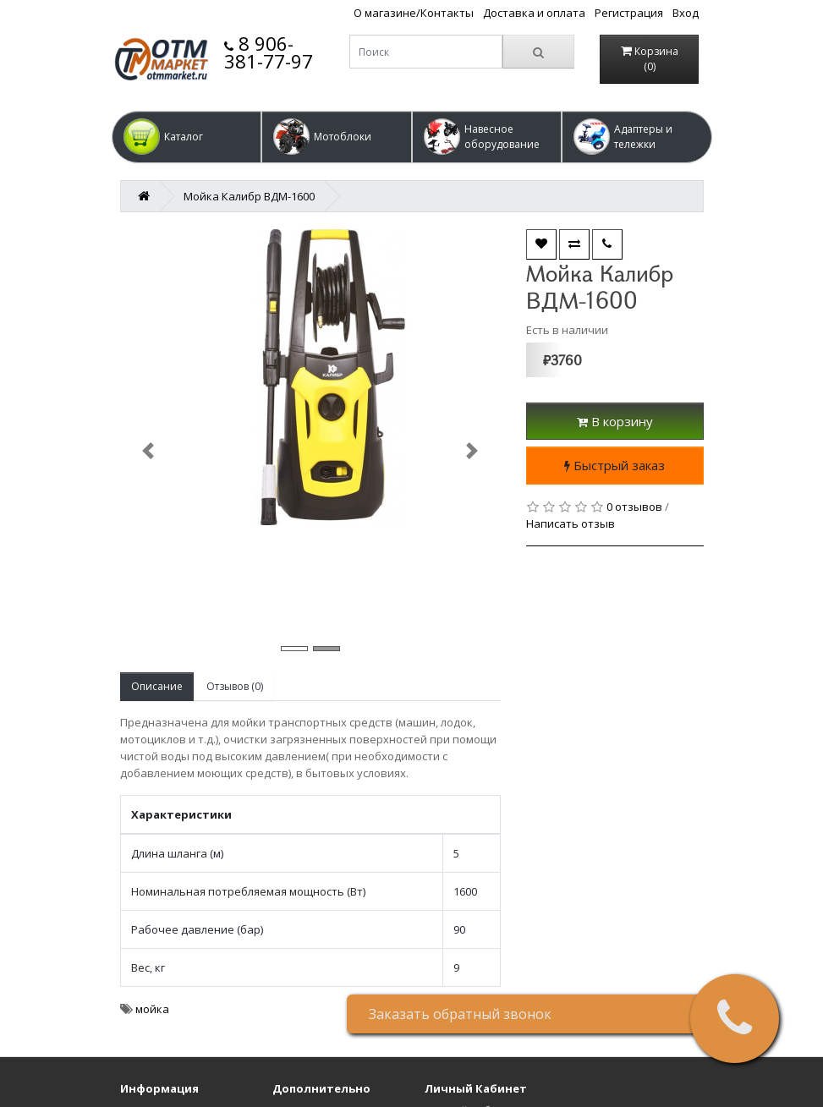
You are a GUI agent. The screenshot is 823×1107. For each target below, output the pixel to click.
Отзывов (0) (234, 686)
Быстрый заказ (614, 465)
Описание (157, 686)
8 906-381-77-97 (268, 52)
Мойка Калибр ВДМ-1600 (249, 196)
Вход (685, 12)
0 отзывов (634, 506)
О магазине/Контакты (414, 12)
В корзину (615, 421)
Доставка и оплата (534, 12)
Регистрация (629, 12)
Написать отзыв (570, 523)
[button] (187, 137)
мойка (152, 1009)
